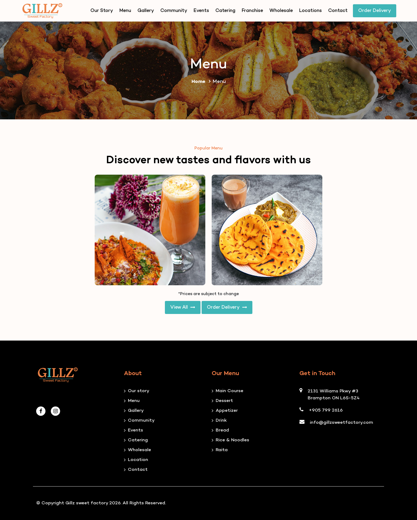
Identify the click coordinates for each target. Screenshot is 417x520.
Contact (338, 10)
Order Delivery (374, 10)
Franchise (252, 10)
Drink (221, 420)
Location (138, 460)
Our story (138, 391)
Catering (225, 10)
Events (201, 10)
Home (201, 81)
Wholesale (281, 10)
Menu (125, 10)
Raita (222, 450)
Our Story (101, 10)
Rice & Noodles (232, 440)
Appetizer (227, 410)
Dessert (224, 401)
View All (182, 307)
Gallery (145, 10)
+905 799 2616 (326, 410)
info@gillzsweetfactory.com (341, 422)
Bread (222, 430)
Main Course (229, 391)
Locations (310, 10)
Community (173, 10)
